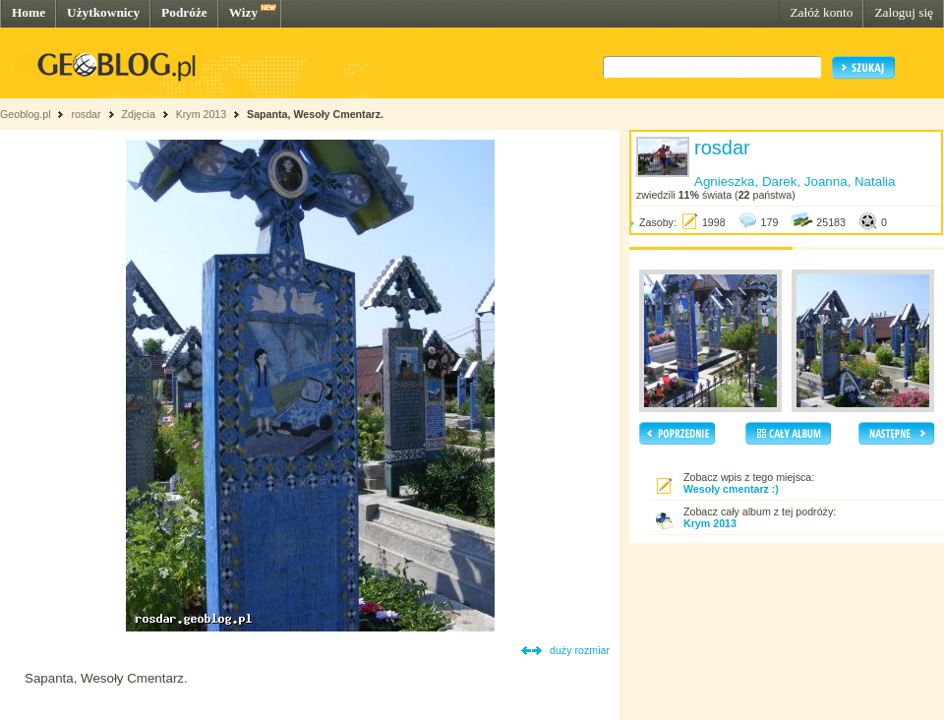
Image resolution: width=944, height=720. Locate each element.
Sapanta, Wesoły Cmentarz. (315, 114)
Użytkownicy (103, 12)
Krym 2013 (201, 114)
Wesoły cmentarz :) (731, 489)
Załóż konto (821, 12)
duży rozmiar (580, 650)
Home (28, 12)
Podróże (184, 12)
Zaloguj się (903, 12)
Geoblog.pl (25, 114)
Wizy (243, 12)
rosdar (85, 114)
